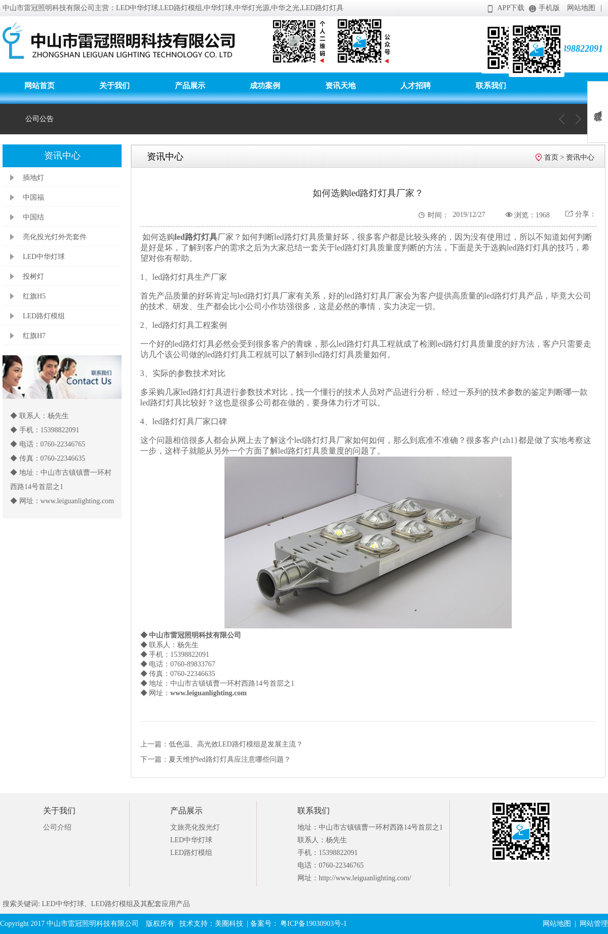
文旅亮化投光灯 (195, 827)
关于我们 (114, 86)
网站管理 (594, 923)
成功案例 (265, 86)
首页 (551, 157)
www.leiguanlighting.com (208, 693)
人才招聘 (415, 86)
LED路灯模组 (44, 316)
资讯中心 (580, 157)
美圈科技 (229, 923)
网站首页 (39, 86)
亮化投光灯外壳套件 (55, 237)
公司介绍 (57, 827)
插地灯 (33, 177)
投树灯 (33, 276)
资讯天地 (340, 86)
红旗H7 (34, 336)
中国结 (33, 217)
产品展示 (190, 86)
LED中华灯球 (44, 256)
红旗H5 (34, 296)
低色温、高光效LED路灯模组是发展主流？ (236, 744)
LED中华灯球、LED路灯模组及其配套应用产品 (115, 904)
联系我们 (491, 86)
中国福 (33, 197)
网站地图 (581, 8)
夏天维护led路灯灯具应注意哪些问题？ (230, 759)
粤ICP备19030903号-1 (313, 923)
